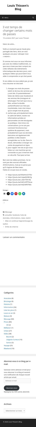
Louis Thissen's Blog (18, 7)
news (23, 218)
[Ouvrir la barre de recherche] (33, 17)
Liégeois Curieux (12, 339)
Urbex (6, 331)
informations (15, 218)
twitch (28, 218)
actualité (8, 215)
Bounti (8, 337)
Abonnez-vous (11, 388)
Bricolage (7, 301)
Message (8, 212)
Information (8, 307)
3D (7, 325)
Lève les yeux (9, 310)
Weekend (7, 348)
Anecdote (7, 298)
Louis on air (8, 313)
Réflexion (7, 328)
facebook (16, 215)
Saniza (8, 342)
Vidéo (6, 334)
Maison (6, 316)
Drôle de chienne (11, 227)
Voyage (6, 345)
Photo (6, 322)
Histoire (7, 304)
